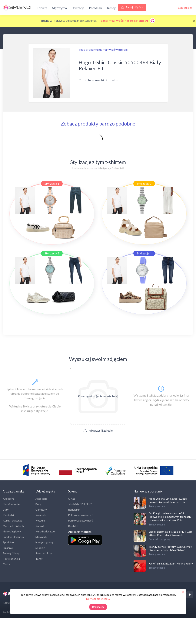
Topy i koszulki (11, 558)
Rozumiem (98, 606)
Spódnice (8, 542)
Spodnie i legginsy (13, 536)
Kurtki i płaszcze (12, 520)
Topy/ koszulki (96, 80)
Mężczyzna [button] (59, 8)
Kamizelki (8, 515)
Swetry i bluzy (11, 553)
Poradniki (95, 8)
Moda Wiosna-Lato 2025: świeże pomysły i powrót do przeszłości (168, 500)
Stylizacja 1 (52, 183)
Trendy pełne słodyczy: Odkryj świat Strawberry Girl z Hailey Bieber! (170, 548)
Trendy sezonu (157, 506)
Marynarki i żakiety (13, 526)
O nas (71, 498)
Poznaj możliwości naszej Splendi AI (127, 20)
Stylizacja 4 (144, 253)
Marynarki (41, 536)
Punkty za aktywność (80, 520)
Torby (6, 564)
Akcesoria (9, 498)
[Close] (194, 21)
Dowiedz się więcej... (98, 598)
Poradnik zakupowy (160, 539)
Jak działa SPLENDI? (80, 504)
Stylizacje (78, 8)
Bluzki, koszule (11, 504)
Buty (5, 509)
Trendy (111, 8)
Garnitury (41, 509)
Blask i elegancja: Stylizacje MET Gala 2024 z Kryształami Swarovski (170, 533)
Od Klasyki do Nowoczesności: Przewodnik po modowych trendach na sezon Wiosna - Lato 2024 (170, 517)
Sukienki (8, 547)
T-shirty (113, 80)
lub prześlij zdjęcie (98, 430)
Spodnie (40, 547)
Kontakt (73, 526)
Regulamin (74, 509)
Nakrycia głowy (12, 531)
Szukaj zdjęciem (132, 7)
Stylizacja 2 (144, 183)
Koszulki (40, 526)
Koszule (40, 520)
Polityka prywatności (80, 515)
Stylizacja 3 (52, 253)
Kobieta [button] (42, 8)
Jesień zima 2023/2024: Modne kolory (171, 563)
